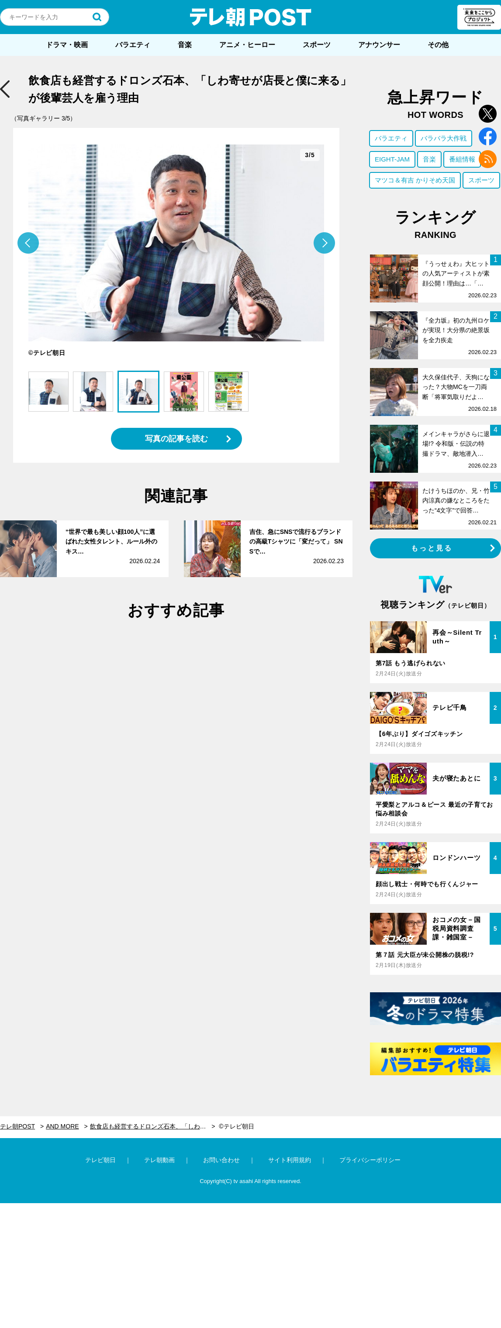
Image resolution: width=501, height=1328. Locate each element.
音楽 (185, 44)
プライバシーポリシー (370, 1159)
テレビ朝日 (100, 1159)
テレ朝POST (250, 17)
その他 (438, 44)
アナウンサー (379, 44)
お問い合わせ (221, 1159)
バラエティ (132, 44)
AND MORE (62, 1126)
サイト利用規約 (289, 1159)
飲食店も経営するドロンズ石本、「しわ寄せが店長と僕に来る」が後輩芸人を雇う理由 (152, 1126)
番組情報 (462, 159)
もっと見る (432, 548)
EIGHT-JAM (392, 159)
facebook (488, 136)
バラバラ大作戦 (443, 138)
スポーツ (317, 44)
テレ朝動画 (159, 1159)
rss (488, 159)
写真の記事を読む (176, 438)
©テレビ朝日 (236, 1126)
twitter (488, 114)
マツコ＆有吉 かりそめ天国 (415, 180)
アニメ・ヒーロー (247, 44)
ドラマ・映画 (67, 44)
